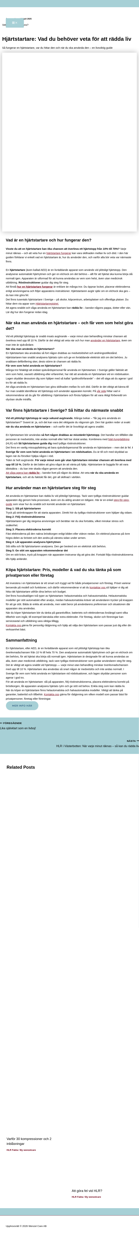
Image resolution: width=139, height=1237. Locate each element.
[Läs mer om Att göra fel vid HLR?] (102, 1182)
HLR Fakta (12, 1150)
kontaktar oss (98, 587)
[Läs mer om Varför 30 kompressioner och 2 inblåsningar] (37, 1130)
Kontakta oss (14, 625)
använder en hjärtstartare (105, 340)
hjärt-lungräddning (119, 439)
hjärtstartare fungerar (58, 253)
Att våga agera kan (23, 472)
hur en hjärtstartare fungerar (35, 286)
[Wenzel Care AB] (17, 7)
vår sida (101, 391)
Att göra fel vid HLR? (87, 1191)
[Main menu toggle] (15, 23)
